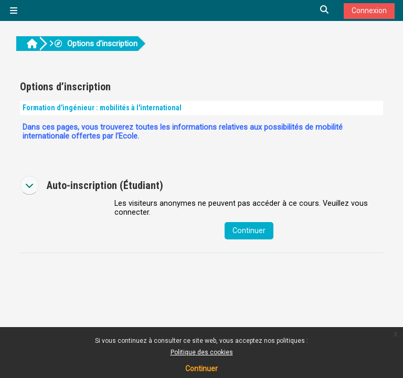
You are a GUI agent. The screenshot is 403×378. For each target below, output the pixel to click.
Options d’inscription (95, 43)
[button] (325, 10)
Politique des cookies (202, 352)
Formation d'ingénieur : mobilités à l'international (102, 107)
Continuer (201, 368)
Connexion (369, 10)
